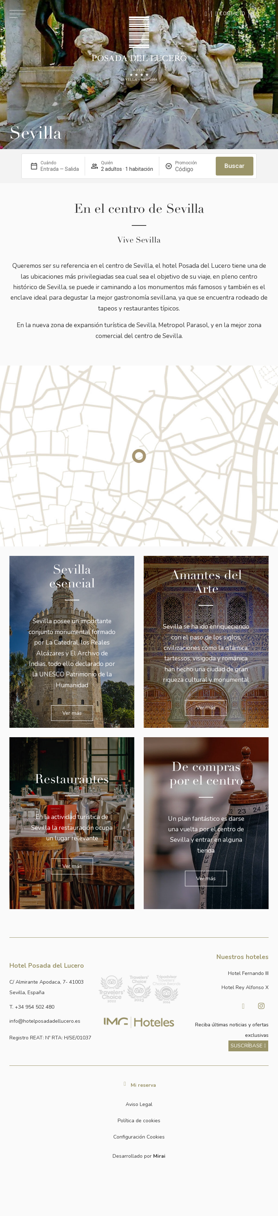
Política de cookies (139, 1120)
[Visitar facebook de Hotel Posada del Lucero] (243, 1006)
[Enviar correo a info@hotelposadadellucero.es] (50, 1021)
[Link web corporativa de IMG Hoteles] (139, 1022)
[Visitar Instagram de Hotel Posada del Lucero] (261, 1006)
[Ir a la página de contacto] (230, 14)
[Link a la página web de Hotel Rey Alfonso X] (227, 987)
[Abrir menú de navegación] (17, 14)
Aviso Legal (139, 1104)
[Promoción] (192, 169)
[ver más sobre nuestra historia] (248, 1045)
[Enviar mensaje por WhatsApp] (207, 14)
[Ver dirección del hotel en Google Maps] (50, 987)
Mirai (159, 1156)
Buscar (234, 165)
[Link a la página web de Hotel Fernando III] (227, 973)
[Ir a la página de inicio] (139, 48)
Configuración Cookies (139, 1136)
